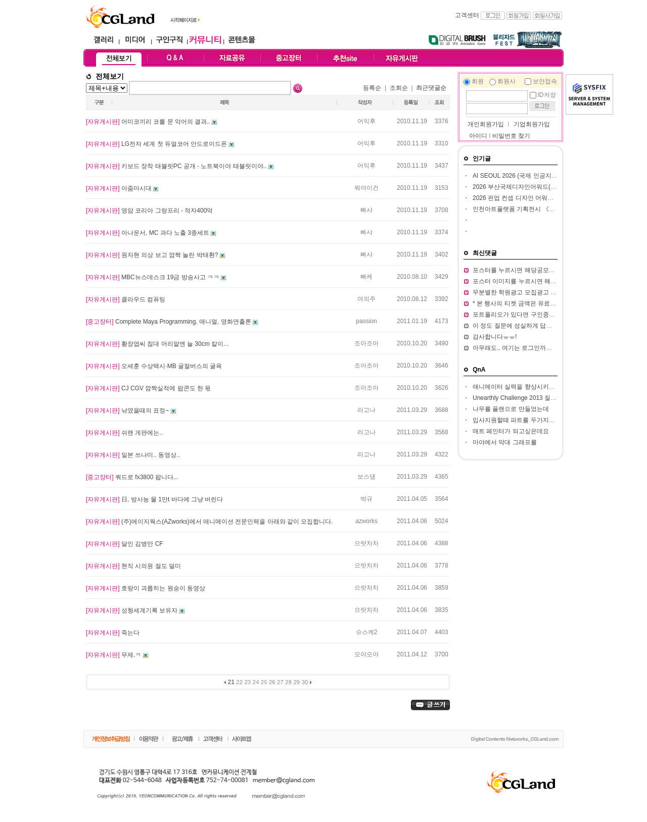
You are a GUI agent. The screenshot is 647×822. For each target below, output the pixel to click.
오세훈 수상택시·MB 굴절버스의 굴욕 (154, 366)
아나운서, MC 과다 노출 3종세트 (148, 232)
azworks (366, 521)
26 (272, 682)
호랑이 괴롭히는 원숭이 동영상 (145, 588)
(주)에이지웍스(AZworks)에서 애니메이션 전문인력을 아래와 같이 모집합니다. (209, 521)
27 (280, 682)
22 (239, 682)
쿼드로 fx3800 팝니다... (132, 477)
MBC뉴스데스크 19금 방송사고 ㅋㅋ (153, 277)
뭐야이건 (366, 187)
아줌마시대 (119, 188)
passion (366, 321)
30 (305, 682)
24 (256, 682)
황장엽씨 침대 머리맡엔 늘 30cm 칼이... (157, 343)
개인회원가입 (485, 124)
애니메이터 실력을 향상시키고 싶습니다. (527, 386)
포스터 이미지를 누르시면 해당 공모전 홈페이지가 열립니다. (554, 281)
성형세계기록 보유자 (132, 610)
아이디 (478, 135)
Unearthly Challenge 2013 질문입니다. (524, 397)
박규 (366, 498)
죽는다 (113, 632)
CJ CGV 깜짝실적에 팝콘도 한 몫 (148, 388)
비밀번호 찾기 (511, 135)
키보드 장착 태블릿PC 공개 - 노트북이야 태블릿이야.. (177, 166)
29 (296, 682)
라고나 (366, 410)
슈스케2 (367, 632)
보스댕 (366, 476)
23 (247, 682)
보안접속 (545, 81)
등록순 (372, 87)
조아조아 (366, 343)
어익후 (366, 121)
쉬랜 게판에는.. (124, 432)
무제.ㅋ (114, 654)
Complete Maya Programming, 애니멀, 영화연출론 (169, 321)
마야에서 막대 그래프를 (505, 442)
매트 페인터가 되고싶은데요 (511, 431)
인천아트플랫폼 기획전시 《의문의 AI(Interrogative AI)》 (549, 209)
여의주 (366, 298)
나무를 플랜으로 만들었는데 (511, 409)
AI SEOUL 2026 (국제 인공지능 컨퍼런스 (528, 175)
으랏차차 (366, 543)
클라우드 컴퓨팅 (125, 299)
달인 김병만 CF (124, 543)
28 (288, 682)
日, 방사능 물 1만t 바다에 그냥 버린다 (154, 499)
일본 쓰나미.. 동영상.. (133, 454)
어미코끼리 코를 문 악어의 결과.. (149, 121)
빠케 (366, 276)
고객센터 (467, 15)
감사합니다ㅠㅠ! (495, 336)
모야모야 (366, 654)
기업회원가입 (532, 124)
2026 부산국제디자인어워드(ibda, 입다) (526, 186)
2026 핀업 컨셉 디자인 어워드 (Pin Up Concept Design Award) (557, 197)
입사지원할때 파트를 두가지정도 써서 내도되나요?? (543, 420)
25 (264, 682)
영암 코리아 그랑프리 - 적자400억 (149, 210)
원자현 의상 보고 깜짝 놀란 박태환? (153, 255)
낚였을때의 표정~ (128, 410)
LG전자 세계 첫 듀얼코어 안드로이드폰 (157, 143)
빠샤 (366, 210)
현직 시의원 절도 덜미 (133, 566)
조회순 (399, 87)
